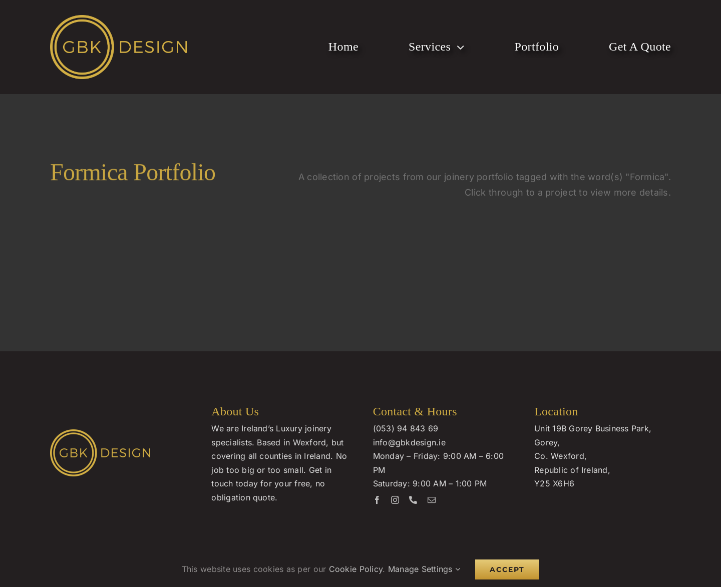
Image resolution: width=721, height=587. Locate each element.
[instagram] (395, 500)
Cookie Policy (356, 569)
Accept (507, 569)
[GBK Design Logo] (118, 19)
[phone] (413, 500)
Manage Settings (424, 569)
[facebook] (377, 500)
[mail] (432, 500)
